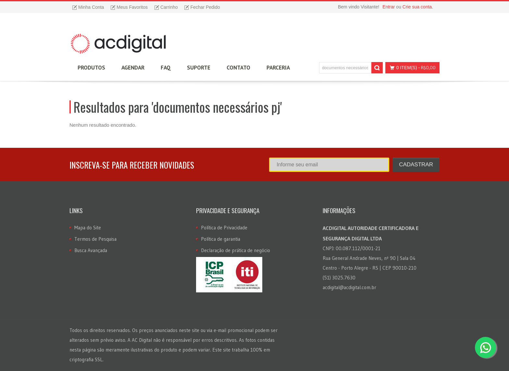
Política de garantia (220, 239)
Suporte (198, 67)
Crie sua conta (417, 6)
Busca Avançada (90, 250)
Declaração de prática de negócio (235, 250)
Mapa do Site (87, 227)
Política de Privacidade (224, 227)
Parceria (278, 67)
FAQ (166, 67)
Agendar (132, 67)
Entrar (388, 6)
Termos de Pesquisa (95, 239)
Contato (238, 67)
